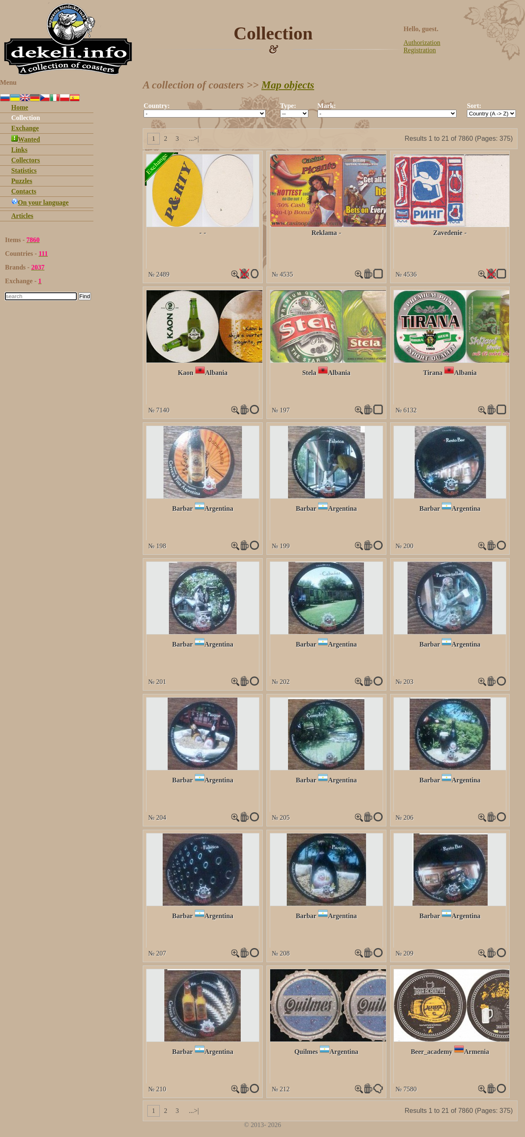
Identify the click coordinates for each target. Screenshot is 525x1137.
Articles (22, 215)
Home (19, 107)
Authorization (421, 42)
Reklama (324, 232)
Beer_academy (431, 1051)
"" (205, 114)
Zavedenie (447, 232)
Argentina (219, 508)
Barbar (182, 508)
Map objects (287, 85)
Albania (216, 372)
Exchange (25, 128)
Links (19, 149)
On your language (39, 202)
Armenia (476, 1051)
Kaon (185, 372)
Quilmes (306, 1051)
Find (84, 296)
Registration (419, 50)
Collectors (25, 160)
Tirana (433, 372)
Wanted (25, 139)
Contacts (23, 191)
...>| (194, 138)
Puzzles (21, 180)
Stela (309, 372)
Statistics (24, 170)
